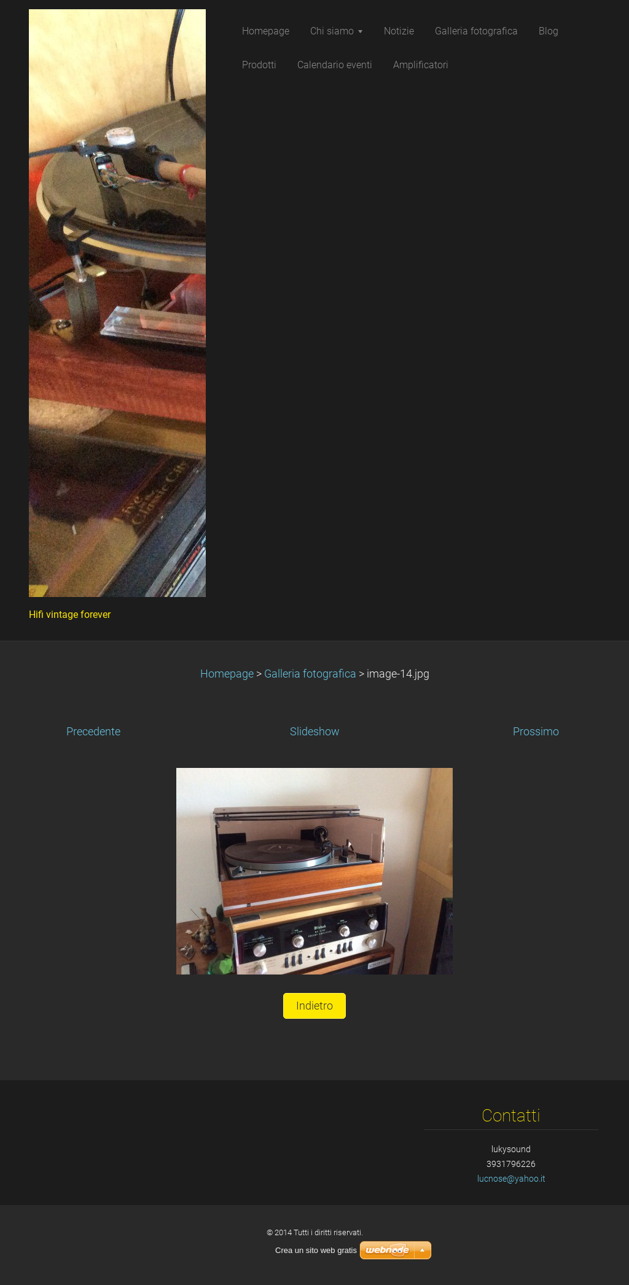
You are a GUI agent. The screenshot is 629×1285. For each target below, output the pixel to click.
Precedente (93, 732)
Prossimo (536, 732)
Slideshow (315, 732)
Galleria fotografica (310, 674)
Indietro (314, 1006)
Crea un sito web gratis (316, 1250)
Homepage (227, 674)
